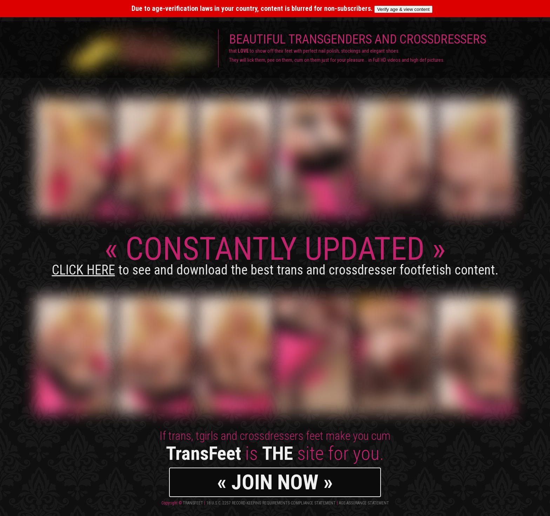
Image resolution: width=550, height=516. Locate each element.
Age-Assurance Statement (364, 503)
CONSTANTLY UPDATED (275, 254)
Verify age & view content (403, 9)
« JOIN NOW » (275, 482)
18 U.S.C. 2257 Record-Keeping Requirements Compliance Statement (271, 503)
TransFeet (193, 503)
